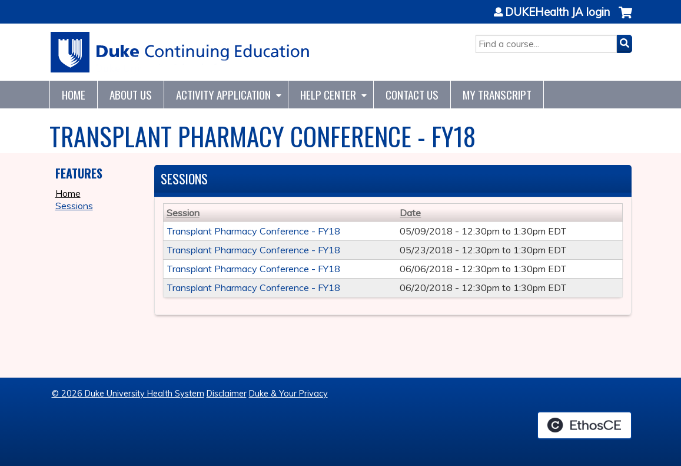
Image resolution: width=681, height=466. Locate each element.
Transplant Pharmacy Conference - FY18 (253, 231)
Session (183, 213)
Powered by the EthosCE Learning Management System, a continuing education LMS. (584, 425)
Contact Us (412, 94)
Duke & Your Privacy (288, 393)
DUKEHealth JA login (557, 12)
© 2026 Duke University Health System (128, 393)
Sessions (74, 205)
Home (73, 94)
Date (410, 213)
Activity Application (223, 94)
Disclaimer (227, 393)
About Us (130, 94)
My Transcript (497, 94)
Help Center (328, 94)
